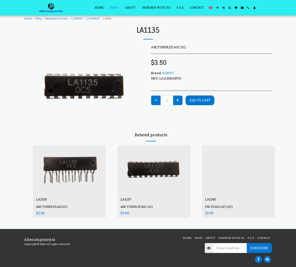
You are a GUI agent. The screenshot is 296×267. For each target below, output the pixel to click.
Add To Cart (200, 100)
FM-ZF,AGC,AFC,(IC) (219, 207)
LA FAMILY (93, 18)
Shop (38, 18)
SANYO (167, 73)
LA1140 (211, 199)
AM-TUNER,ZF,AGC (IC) (137, 207)
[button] (217, 7)
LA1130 (42, 199)
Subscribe (259, 248)
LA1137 (126, 199)
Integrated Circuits (56, 18)
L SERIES (77, 18)
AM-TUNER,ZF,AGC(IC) (53, 207)
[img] (69, 169)
